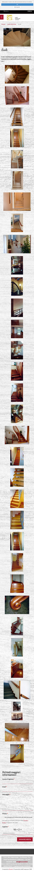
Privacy (4, 813)
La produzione (11, 24)
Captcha (5, 827)
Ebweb (11, 869)
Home (3, 24)
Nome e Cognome (8, 779)
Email (4, 787)
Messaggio (5, 794)
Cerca (29, 11)
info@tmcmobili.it (22, 862)
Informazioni (17, 7)
